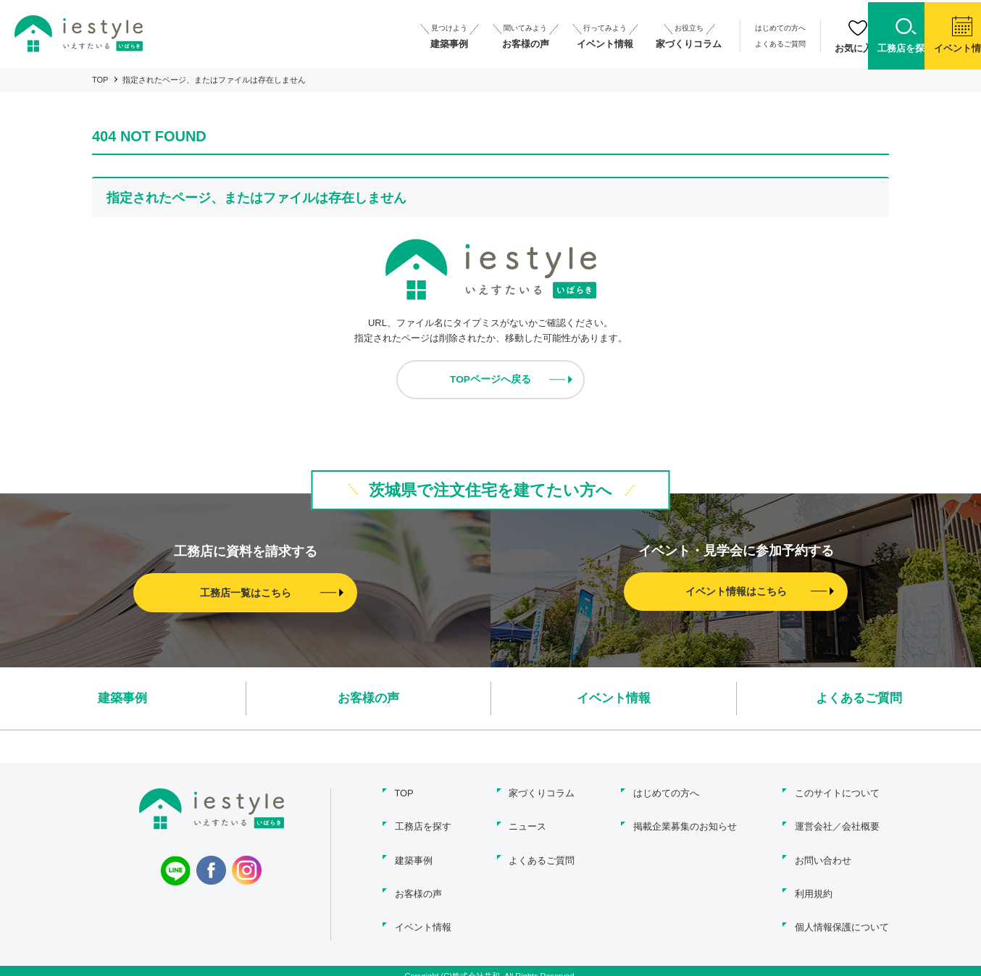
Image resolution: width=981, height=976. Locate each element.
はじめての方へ (701, 28)
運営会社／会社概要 (837, 824)
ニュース (527, 824)
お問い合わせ (823, 855)
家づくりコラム (542, 793)
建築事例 (122, 698)
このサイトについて (837, 793)
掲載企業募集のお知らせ (683, 824)
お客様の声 (368, 698)
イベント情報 (614, 698)
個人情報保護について (842, 917)
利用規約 (813, 886)
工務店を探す (421, 824)
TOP (100, 79)
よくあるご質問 (701, 42)
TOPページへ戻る (491, 379)
